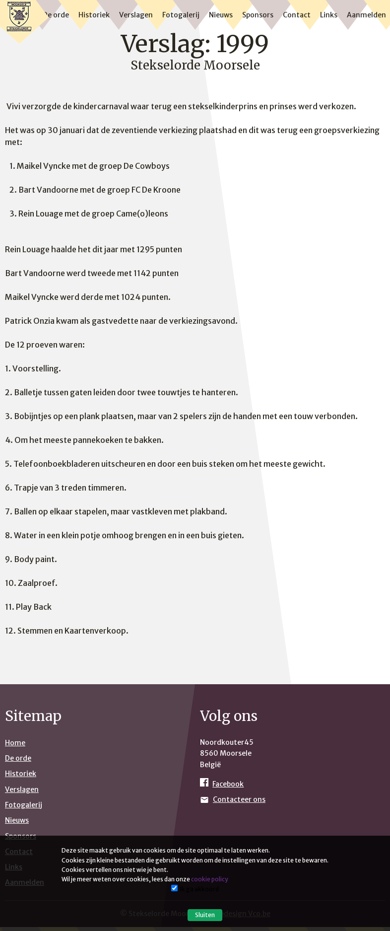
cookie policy (209, 879)
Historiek (94, 14)
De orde (56, 14)
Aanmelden (366, 14)
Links (328, 14)
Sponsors (257, 14)
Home (15, 742)
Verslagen (136, 14)
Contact (297, 14)
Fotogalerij (180, 14)
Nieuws (221, 14)
